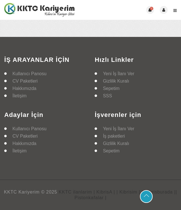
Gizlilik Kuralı (116, 81)
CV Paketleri (25, 81)
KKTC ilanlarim (75, 192)
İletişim (19, 95)
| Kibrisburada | (159, 192)
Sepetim (111, 88)
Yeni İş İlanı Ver (118, 73)
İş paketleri (114, 136)
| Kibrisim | (128, 192)
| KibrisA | (104, 192)
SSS (107, 95)
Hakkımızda (24, 88)
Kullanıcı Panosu (29, 73)
